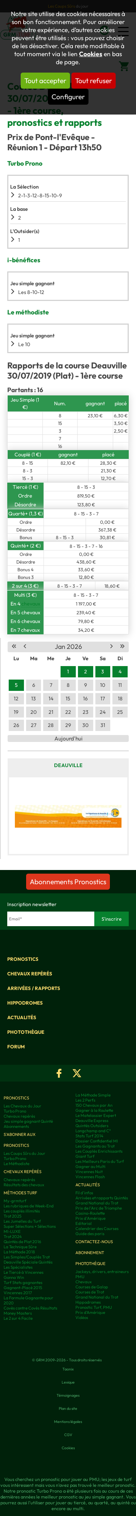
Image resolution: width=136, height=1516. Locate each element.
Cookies (90, 54)
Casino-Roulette (90, 1213)
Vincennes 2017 (18, 1292)
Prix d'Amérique (90, 1218)
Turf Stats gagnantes (23, 1282)
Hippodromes (25, 1003)
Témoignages (68, 1395)
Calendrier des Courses (97, 1228)
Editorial (83, 1223)
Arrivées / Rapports (33, 988)
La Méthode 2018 (19, 1251)
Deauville (68, 765)
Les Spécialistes (18, 1267)
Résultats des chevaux (24, 1184)
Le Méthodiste (16, 1163)
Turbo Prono (15, 1111)
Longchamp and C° (93, 1130)
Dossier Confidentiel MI (96, 1141)
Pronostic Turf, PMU (93, 1307)
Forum (16, 1046)
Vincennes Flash (90, 1176)
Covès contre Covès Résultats (30, 1308)
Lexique (68, 1382)
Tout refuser (93, 80)
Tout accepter (45, 80)
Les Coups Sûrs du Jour (24, 1153)
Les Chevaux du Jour (22, 1106)
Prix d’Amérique (90, 1312)
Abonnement (89, 1252)
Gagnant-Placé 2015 (23, 1287)
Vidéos (81, 1317)
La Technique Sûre (20, 1246)
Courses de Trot (89, 1292)
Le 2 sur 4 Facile (18, 1318)
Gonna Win (14, 1277)
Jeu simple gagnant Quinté (28, 1121)
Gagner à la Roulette (94, 1110)
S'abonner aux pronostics (20, 1140)
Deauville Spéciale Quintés (28, 1262)
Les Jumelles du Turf (22, 1221)
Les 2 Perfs (85, 1100)
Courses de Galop (91, 1286)
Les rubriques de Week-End (29, 1205)
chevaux (30, 603)
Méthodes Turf (20, 1192)
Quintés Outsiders (91, 1125)
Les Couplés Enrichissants (99, 1151)
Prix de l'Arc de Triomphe (98, 1208)
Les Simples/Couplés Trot (27, 1257)
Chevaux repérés (29, 973)
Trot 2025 (12, 1216)
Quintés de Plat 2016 (22, 1241)
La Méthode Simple (93, 1095)
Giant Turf (85, 1156)
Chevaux (83, 1281)
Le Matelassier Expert (95, 1115)
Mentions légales (68, 1421)
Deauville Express (91, 1120)
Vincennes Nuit (89, 1171)
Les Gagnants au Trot (95, 1146)
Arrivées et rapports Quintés (101, 1197)
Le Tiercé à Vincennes (24, 1272)
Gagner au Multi (90, 1166)
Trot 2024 (13, 1236)
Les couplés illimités (22, 1211)
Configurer (68, 96)
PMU (80, 1276)
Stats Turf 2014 (89, 1135)
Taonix (68, 1369)
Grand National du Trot (96, 1203)
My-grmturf (15, 1200)
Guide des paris (89, 1233)
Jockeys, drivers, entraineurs (102, 1271)
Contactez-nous (94, 1241)
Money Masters (18, 1313)
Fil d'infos (84, 1192)
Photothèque (25, 1032)
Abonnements (16, 1126)
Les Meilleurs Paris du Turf (99, 1161)
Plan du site (68, 1408)
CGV (68, 1434)
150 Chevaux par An (93, 1105)
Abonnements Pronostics (68, 881)
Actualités (21, 1017)
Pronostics (22, 959)
